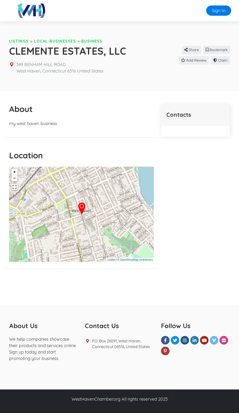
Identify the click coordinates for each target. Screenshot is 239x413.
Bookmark (217, 49)
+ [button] (14, 172)
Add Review (193, 60)
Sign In (218, 10)
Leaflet (111, 259)
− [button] (14, 178)
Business (91, 41)
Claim (220, 60)
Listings (19, 41)
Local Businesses (55, 41)
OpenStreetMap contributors (136, 259)
